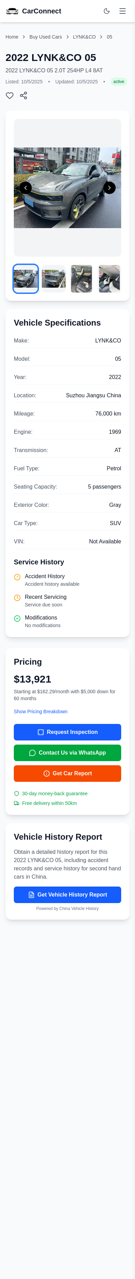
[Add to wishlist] (10, 95)
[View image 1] (26, 279)
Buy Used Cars (45, 37)
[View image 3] (82, 279)
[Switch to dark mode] (106, 11)
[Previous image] (25, 188)
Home (12, 37)
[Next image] (109, 188)
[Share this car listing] (23, 95)
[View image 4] (109, 279)
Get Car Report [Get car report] (67, 773)
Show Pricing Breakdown (41, 711)
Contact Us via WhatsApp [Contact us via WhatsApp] (67, 752)
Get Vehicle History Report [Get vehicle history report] (67, 894)
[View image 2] (54, 279)
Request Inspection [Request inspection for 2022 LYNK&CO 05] (67, 732)
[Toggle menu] (122, 11)
